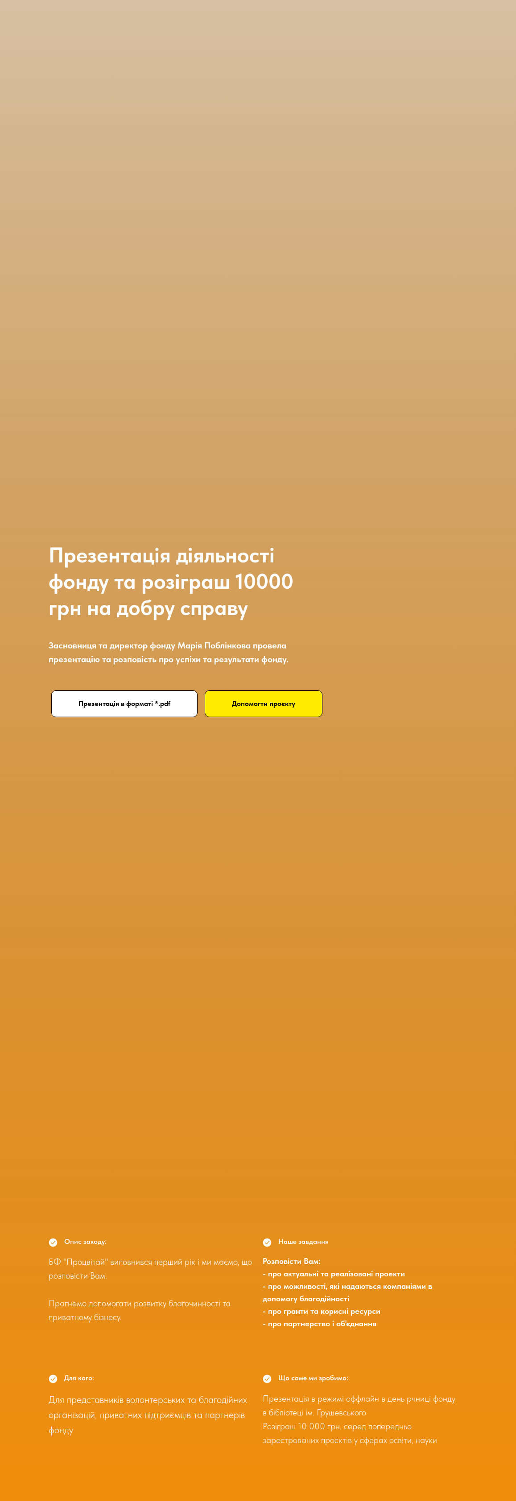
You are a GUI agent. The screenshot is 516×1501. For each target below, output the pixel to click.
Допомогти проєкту (263, 703)
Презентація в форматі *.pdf (124, 703)
